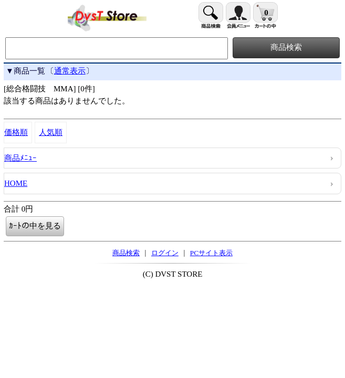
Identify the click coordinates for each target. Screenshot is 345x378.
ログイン (165, 253)
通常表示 (70, 71)
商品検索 (126, 253)
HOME (15, 183)
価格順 (16, 132)
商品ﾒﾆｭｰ (20, 158)
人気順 (50, 132)
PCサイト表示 (211, 253)
